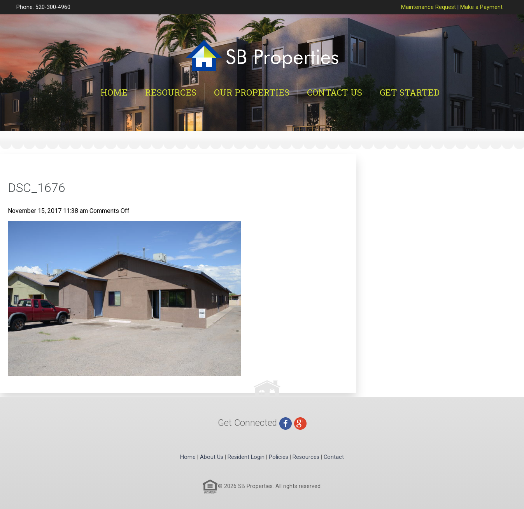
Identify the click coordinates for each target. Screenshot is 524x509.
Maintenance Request (428, 7)
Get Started (410, 92)
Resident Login (246, 457)
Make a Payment (481, 7)
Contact (334, 457)
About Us (211, 457)
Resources (170, 92)
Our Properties (251, 92)
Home (114, 92)
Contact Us (334, 92)
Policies (278, 457)
